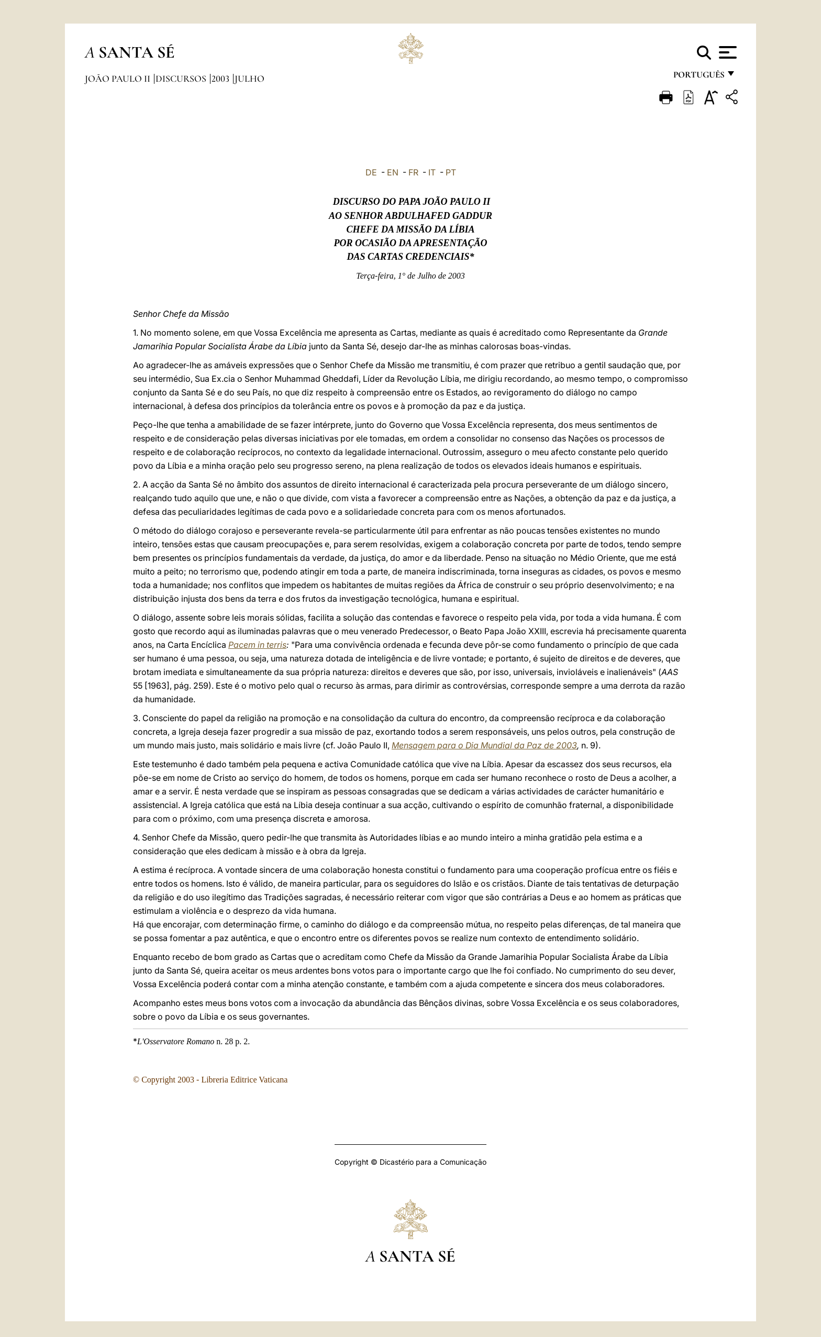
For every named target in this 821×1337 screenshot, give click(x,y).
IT (432, 172)
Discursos (182, 78)
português (698, 77)
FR (413, 172)
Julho (249, 78)
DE (371, 172)
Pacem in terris (257, 644)
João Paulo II (118, 78)
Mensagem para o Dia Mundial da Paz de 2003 (484, 745)
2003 (221, 78)
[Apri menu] (726, 52)
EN (392, 172)
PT (451, 172)
